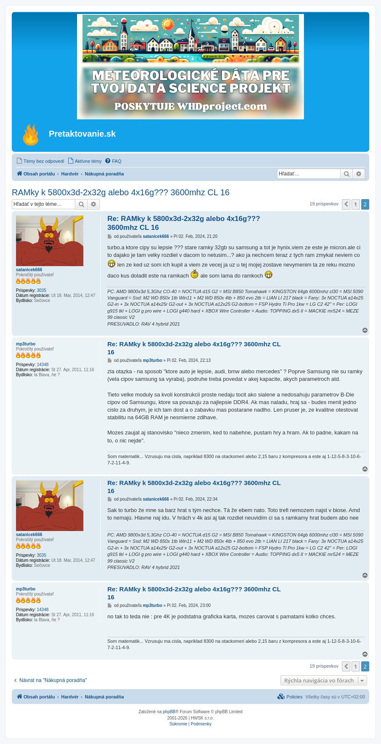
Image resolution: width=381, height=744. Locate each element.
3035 (41, 290)
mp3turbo (25, 344)
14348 (42, 364)
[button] (346, 204)
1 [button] (355, 204)
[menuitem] (40, 161)
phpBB (169, 711)
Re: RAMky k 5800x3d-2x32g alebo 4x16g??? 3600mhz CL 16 (183, 223)
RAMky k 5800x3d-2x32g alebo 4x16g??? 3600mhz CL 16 (120, 192)
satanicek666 (29, 269)
